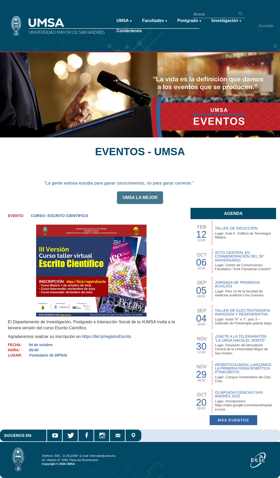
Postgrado (189, 20)
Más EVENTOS (233, 420)
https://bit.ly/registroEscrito (106, 336)
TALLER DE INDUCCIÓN (236, 228)
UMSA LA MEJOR (139, 200)
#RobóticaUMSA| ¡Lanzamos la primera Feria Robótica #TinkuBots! (243, 368)
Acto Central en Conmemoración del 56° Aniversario (240, 256)
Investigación (226, 20)
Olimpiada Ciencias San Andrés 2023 (239, 394)
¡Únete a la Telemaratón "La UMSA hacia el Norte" (240, 338)
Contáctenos (129, 31)
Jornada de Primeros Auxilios (237, 284)
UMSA (124, 20)
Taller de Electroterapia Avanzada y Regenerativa (242, 312)
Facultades (154, 20)
